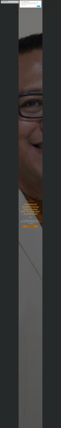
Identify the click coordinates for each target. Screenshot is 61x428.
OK (38, 6)
